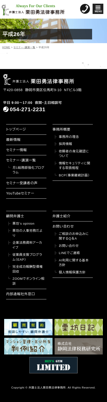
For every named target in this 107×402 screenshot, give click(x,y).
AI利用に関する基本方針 (74, 262)
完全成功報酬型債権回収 (27, 269)
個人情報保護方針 (72, 272)
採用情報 (65, 144)
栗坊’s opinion (23, 223)
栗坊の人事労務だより (27, 233)
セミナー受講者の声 (22, 183)
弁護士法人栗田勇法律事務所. (48, 387)
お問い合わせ (63, 226)
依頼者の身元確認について (74, 153)
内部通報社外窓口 (20, 294)
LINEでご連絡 (69, 253)
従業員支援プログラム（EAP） (27, 257)
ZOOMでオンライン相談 (28, 281)
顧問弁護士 (15, 216)
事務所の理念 (69, 137)
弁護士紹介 (62, 216)
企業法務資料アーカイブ (27, 245)
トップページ (16, 129)
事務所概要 (62, 129)
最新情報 (13, 140)
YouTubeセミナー (20, 193)
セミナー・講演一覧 (21, 160)
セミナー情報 (16, 150)
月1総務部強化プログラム (28, 170)
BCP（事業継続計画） (74, 175)
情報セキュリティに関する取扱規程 (74, 165)
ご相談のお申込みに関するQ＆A (74, 236)
